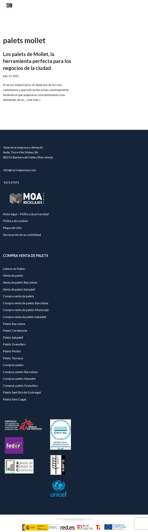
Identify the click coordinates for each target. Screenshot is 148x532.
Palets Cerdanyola (15, 348)
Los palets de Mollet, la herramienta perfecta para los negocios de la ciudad (37, 61)
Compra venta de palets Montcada (26, 327)
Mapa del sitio (12, 245)
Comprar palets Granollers (20, 403)
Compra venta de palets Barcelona (25, 320)
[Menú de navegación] (140, 5)
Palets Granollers (14, 361)
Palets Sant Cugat (14, 416)
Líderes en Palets (14, 286)
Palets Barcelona (14, 341)
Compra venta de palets (18, 313)
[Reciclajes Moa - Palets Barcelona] (14, 5)
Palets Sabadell (13, 354)
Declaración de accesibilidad (22, 252)
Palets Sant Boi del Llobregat (22, 409)
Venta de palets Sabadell (19, 306)
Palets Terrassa (13, 375)
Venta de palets (13, 293)
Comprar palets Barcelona (20, 389)
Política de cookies (15, 238)
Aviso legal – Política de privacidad (26, 231)
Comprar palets (13, 382)
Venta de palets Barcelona (20, 300)
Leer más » (34, 99)
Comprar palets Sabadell (19, 396)
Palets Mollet (12, 368)
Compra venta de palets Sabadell (24, 334)
